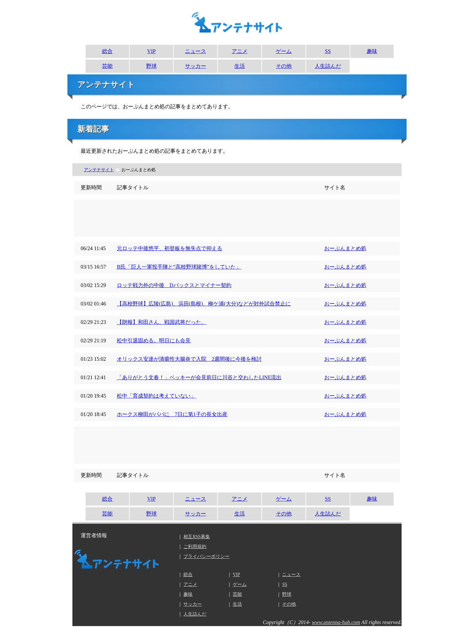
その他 (284, 66)
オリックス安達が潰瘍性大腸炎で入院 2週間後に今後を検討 (189, 359)
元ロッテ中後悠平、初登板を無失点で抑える (169, 248)
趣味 (372, 51)
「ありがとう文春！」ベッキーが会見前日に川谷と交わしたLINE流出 (199, 377)
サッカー (195, 66)
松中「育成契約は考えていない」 (156, 396)
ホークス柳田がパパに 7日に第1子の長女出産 (172, 414)
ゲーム (284, 51)
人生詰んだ (328, 66)
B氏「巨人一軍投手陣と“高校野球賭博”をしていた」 (179, 267)
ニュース (195, 51)
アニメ (240, 51)
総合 (107, 51)
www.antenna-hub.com (336, 622)
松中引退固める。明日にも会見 (154, 340)
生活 (239, 66)
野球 (151, 66)
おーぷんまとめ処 (345, 248)
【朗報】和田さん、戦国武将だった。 (161, 322)
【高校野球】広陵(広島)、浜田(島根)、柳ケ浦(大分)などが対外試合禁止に (204, 303)
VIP (151, 51)
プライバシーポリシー (206, 556)
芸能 (107, 66)
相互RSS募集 (196, 536)
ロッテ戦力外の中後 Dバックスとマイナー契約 (174, 285)
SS (328, 51)
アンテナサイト (99, 169)
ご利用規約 (194, 546)
